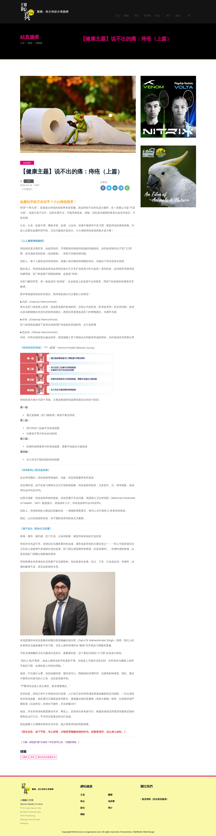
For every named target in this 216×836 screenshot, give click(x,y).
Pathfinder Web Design (143, 832)
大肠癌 (24, 757)
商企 (137, 15)
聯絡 (177, 15)
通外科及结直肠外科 (46, 757)
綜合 (157, 15)
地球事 (147, 15)
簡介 (168, 15)
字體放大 (28, 189)
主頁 (117, 15)
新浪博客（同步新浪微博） (155, 799)
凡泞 (29, 181)
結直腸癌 (29, 37)
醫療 (126, 15)
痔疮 (32, 757)
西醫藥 (39, 43)
